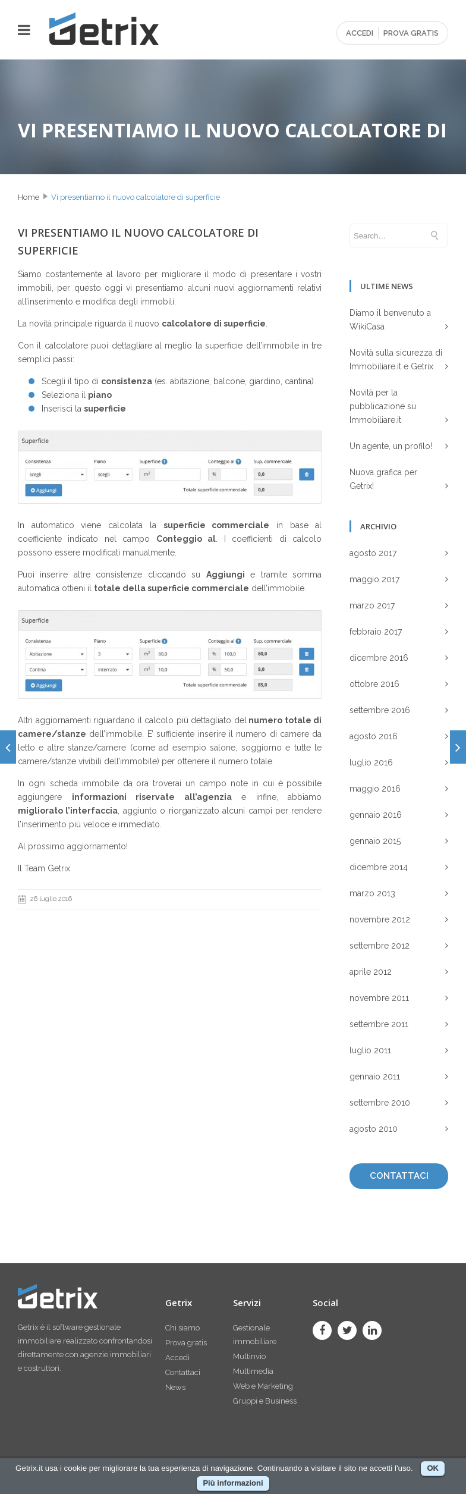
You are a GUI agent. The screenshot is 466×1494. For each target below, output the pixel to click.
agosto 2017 (373, 553)
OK (433, 1468)
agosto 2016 (374, 736)
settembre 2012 (380, 945)
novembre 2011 (379, 998)
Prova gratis (186, 1342)
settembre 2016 (380, 710)
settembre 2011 (379, 1024)
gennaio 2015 (375, 841)
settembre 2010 (380, 1102)
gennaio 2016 (376, 815)
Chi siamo (182, 1327)
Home (28, 197)
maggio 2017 (374, 579)
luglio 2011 (370, 1050)
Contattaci (182, 1372)
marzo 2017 (372, 605)
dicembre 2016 (379, 658)
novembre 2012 (380, 919)
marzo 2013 (372, 893)
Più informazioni (233, 1483)
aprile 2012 (371, 972)
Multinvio (249, 1356)
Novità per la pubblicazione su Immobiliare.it (383, 406)
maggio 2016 (375, 788)
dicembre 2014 (379, 867)
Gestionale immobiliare (254, 1334)
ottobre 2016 (374, 684)
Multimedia (253, 1371)
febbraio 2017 (376, 631)
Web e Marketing (263, 1386)
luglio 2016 (371, 762)
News (175, 1387)
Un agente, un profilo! (391, 446)
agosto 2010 (374, 1129)
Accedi (177, 1357)
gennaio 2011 (375, 1076)
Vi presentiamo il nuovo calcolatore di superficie (135, 197)
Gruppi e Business (265, 1400)
